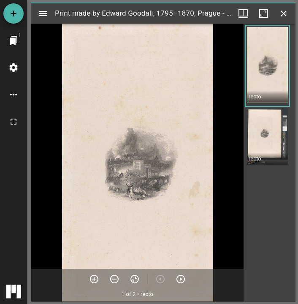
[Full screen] (13, 121)
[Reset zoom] (135, 279)
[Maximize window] (263, 13)
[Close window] (284, 13)
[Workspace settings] (13, 67)
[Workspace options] (13, 94)
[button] (267, 66)
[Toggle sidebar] (43, 13)
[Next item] (181, 279)
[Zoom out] (114, 279)
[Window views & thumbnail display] (243, 13)
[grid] (269, 162)
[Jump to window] (13, 40)
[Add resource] (13, 13)
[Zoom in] (94, 279)
